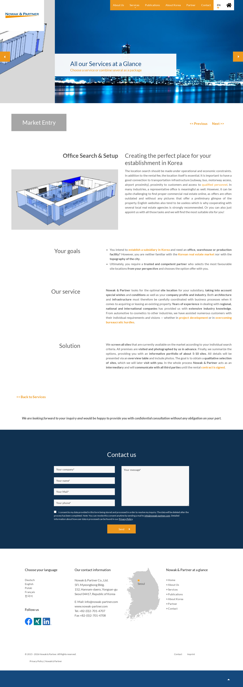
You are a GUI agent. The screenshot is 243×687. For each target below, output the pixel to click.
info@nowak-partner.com (157, 515)
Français (30, 592)
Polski (28, 588)
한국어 (29, 596)
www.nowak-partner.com (91, 606)
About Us (173, 584)
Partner (172, 603)
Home (171, 580)
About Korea (175, 599)
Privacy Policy (126, 519)
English (29, 584)
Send (121, 529)
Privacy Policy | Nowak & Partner (46, 661)
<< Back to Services (31, 397)
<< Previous (198, 123)
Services (173, 589)
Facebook (28, 621)
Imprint (191, 654)
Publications (175, 594)
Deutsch (30, 580)
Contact (173, 608)
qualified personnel (214, 184)
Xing (37, 621)
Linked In (47, 621)
